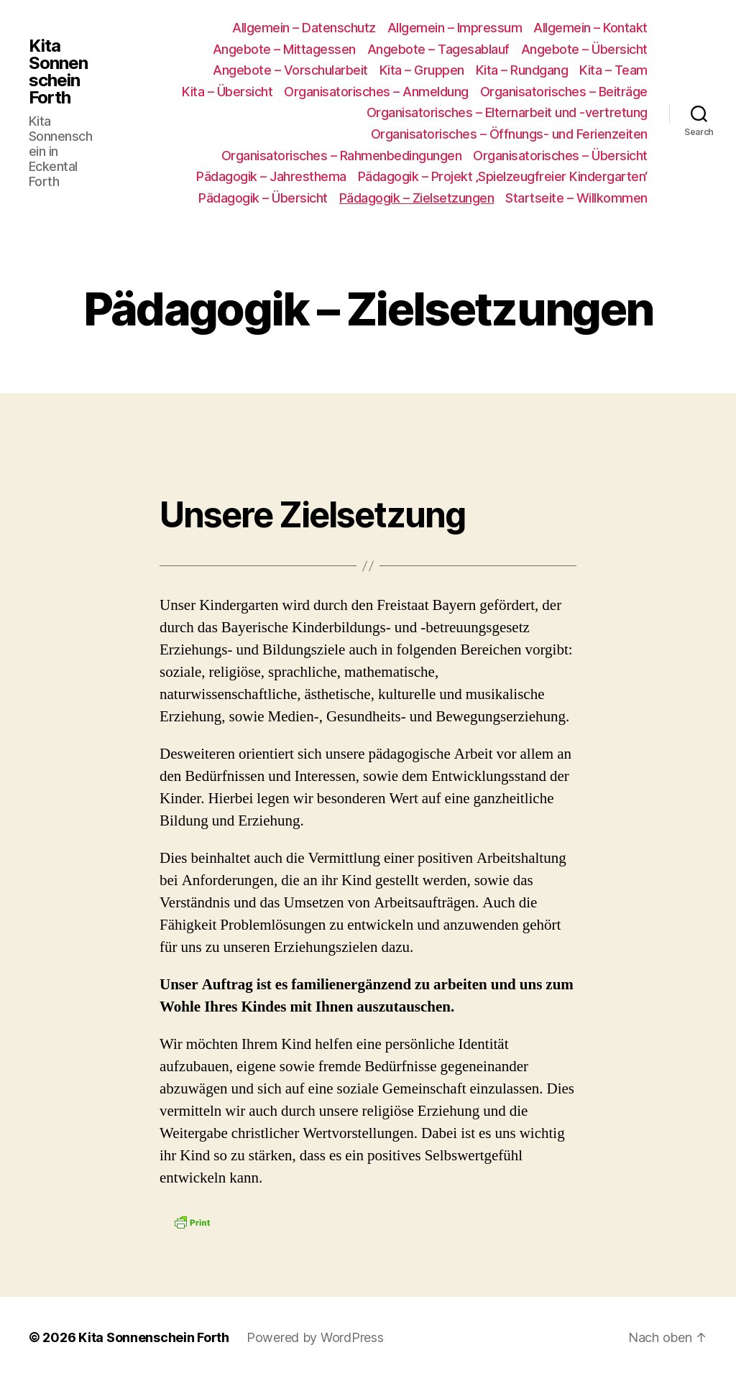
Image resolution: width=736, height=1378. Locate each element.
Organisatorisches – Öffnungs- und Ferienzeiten (509, 134)
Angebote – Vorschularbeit (290, 70)
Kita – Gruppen (422, 70)
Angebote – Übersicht (584, 49)
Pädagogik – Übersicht (263, 197)
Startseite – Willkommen (576, 197)
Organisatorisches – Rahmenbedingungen (341, 155)
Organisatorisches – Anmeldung (376, 91)
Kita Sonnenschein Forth (58, 71)
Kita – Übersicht (227, 91)
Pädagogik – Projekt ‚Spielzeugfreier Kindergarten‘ (503, 176)
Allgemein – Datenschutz (304, 27)
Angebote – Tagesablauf (438, 49)
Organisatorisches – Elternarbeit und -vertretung (507, 112)
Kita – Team (613, 70)
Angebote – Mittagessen (284, 49)
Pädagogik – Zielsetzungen (416, 197)
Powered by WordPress (315, 1337)
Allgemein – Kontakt (590, 27)
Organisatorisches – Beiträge (564, 91)
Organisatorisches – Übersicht (560, 155)
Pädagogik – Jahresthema (271, 176)
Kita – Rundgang (522, 70)
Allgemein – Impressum (455, 27)
